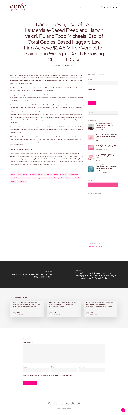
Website (81, 367)
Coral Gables (48, 174)
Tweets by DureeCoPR (95, 246)
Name (25, 367)
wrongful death (22, 181)
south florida (76, 178)
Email (90, 79)
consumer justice (22, 174)
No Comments (69, 65)
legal (39, 178)
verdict (13, 181)
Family (56, 174)
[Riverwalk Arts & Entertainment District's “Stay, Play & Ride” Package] (32, 274)
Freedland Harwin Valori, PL (50, 75)
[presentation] (100, 95)
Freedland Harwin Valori (17, 178)
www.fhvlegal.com (51, 164)
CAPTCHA (91, 89)
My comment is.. (28, 342)
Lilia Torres (46, 178)
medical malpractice (57, 178)
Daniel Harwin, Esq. (15, 75)
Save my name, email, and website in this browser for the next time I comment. (49, 375)
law (34, 178)
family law (63, 174)
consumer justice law (36, 174)
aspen (13, 174)
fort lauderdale (73, 174)
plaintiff (67, 178)
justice (28, 178)
